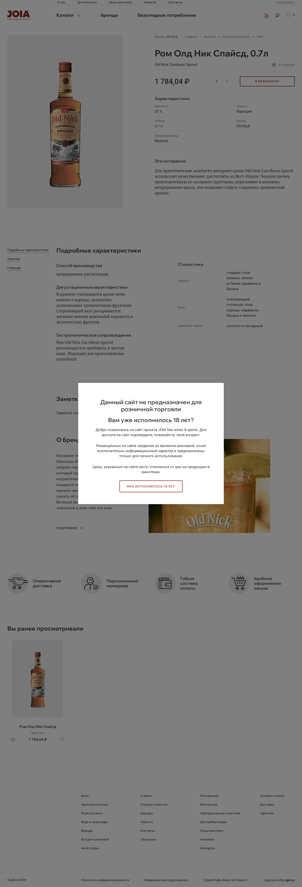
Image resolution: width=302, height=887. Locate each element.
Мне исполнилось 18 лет (151, 486)
